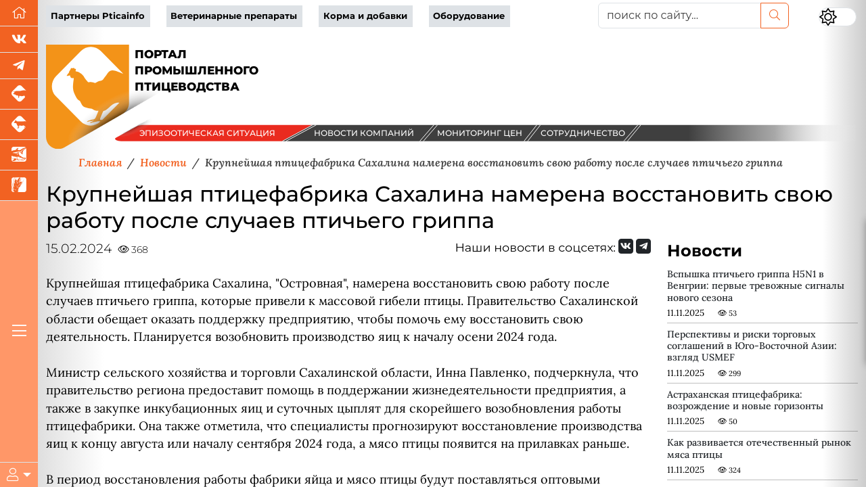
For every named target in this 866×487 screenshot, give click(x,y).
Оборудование (469, 16)
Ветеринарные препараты (233, 16)
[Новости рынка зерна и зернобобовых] (19, 185)
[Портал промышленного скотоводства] (19, 125)
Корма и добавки (365, 16)
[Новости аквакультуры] (19, 155)
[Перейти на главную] (19, 13)
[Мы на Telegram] (643, 246)
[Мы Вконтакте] (19, 39)
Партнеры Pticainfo (98, 16)
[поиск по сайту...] (679, 15)
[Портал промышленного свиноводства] (19, 94)
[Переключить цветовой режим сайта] (838, 16)
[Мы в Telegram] (19, 66)
